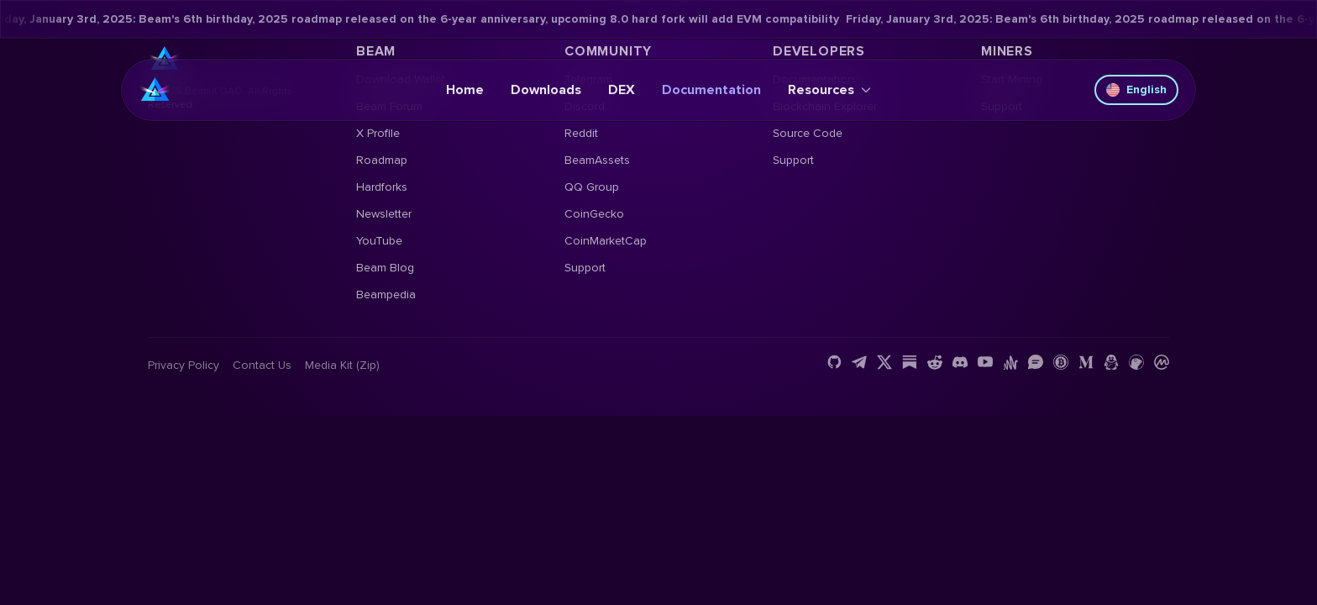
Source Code (807, 133)
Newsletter (384, 214)
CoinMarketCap (605, 241)
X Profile (378, 133)
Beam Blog (385, 267)
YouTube (379, 241)
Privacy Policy (183, 365)
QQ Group (591, 187)
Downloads (546, 90)
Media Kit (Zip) (342, 365)
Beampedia (386, 294)
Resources (829, 90)
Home (465, 90)
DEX (621, 90)
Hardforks (381, 187)
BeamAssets (597, 160)
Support (585, 267)
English (1136, 89)
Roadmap (381, 160)
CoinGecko (594, 214)
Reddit (581, 133)
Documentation (711, 90)
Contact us (262, 365)
